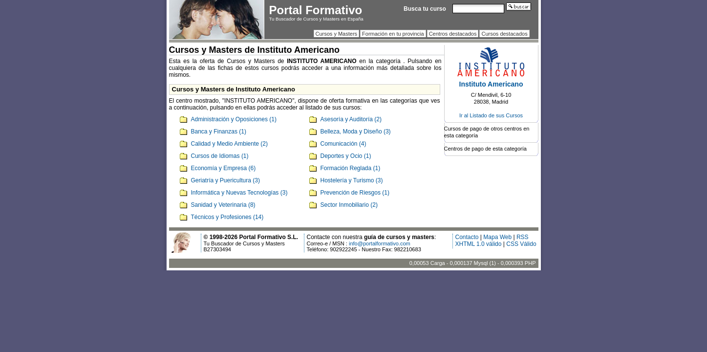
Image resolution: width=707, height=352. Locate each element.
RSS (522, 237)
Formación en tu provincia (393, 34)
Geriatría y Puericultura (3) (225, 180)
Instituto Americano (491, 84)
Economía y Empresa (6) (223, 168)
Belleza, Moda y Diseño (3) (356, 131)
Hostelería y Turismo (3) (352, 180)
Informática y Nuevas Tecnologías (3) (239, 192)
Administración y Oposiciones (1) (234, 119)
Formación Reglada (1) (351, 168)
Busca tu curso (425, 8)
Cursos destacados (504, 34)
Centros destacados (453, 34)
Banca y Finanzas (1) (218, 131)
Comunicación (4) (343, 143)
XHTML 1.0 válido (478, 244)
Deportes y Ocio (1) (346, 156)
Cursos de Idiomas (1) (220, 156)
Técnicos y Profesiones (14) (227, 217)
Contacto (467, 237)
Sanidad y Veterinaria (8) (223, 204)
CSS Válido (521, 244)
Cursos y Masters (337, 34)
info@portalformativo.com (379, 243)
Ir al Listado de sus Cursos (491, 115)
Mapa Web (497, 237)
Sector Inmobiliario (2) (349, 204)
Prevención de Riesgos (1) (355, 192)
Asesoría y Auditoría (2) (351, 119)
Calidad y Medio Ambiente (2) (229, 143)
